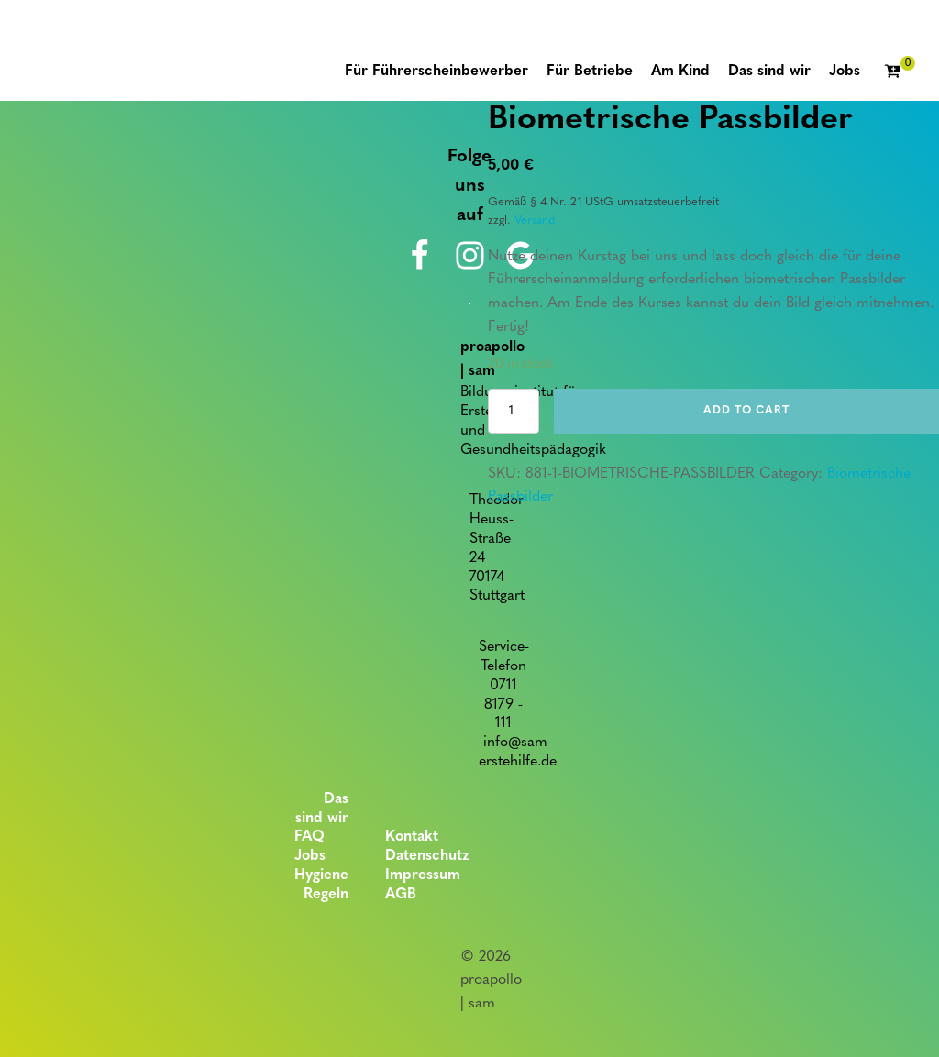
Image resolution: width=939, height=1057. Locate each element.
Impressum (422, 875)
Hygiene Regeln (321, 885)
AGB (400, 894)
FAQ (309, 837)
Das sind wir (321, 809)
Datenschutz (427, 856)
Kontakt (411, 837)
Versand (534, 220)
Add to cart (746, 410)
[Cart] (899, 72)
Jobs (310, 856)
